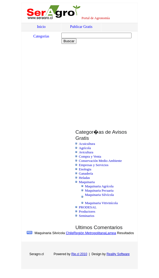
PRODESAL (88, 207)
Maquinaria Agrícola (99, 186)
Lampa (111, 233)
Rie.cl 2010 (79, 254)
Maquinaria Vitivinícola (101, 203)
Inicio (41, 27)
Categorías (41, 36)
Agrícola (85, 148)
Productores (87, 211)
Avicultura (86, 152)
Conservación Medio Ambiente (100, 161)
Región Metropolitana (90, 233)
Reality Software (118, 254)
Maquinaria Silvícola (99, 195)
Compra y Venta (90, 156)
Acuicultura (87, 144)
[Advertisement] (66, 83)
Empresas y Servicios (93, 165)
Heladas (84, 178)
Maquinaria (87, 182)
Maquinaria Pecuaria (99, 190)
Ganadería (86, 173)
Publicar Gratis (81, 27)
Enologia (85, 169)
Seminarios (86, 216)
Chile (70, 233)
